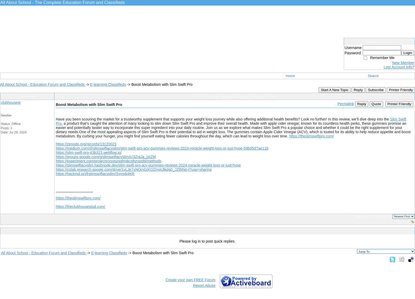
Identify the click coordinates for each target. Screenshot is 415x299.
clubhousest (11, 102)
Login (407, 53)
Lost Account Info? (399, 67)
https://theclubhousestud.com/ (80, 206)
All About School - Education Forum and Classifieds (43, 84)
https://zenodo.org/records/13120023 (86, 144)
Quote (376, 104)
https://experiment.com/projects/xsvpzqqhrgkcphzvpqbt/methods (108, 161)
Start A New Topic (334, 90)
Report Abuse (204, 285)
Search (373, 76)
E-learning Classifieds (108, 84)
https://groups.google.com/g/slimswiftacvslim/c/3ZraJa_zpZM (106, 157)
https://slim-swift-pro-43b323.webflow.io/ (88, 152)
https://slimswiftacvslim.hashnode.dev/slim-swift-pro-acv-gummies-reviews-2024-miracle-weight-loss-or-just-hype (148, 165)
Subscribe (376, 90)
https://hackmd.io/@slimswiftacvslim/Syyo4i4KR (95, 174)
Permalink (345, 104)
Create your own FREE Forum (190, 280)
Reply (358, 90)
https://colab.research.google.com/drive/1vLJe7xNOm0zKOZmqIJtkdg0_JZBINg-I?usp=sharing (134, 169)
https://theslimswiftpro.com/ (311, 136)
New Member (403, 63)
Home (290, 76)
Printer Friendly (401, 90)
